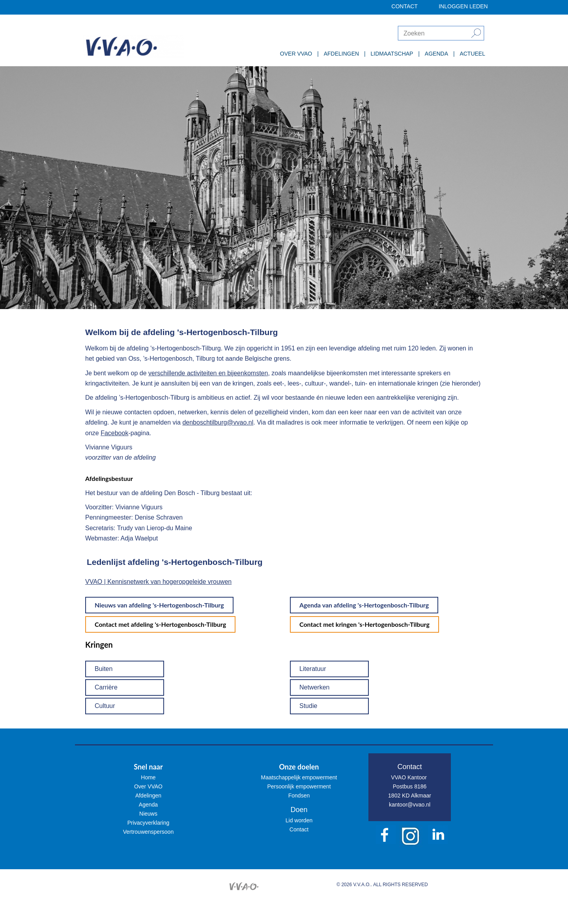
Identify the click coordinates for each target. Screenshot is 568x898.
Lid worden (299, 820)
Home (148, 777)
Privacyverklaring (148, 823)
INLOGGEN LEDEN (463, 6)
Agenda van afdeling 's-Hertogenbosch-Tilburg (364, 605)
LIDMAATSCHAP (392, 53)
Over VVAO (148, 786)
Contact (299, 829)
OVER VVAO (296, 53)
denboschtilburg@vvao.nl (217, 422)
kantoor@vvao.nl (409, 804)
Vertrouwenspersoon (148, 832)
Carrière (106, 687)
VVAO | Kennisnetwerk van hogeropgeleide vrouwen (158, 581)
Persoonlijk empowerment (299, 786)
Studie (308, 705)
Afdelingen (148, 795)
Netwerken (314, 687)
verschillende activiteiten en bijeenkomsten (208, 373)
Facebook (114, 433)
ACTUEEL (472, 53)
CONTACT (404, 6)
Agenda (148, 804)
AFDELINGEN (341, 53)
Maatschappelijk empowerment (299, 777)
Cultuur (105, 705)
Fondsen (299, 795)
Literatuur (312, 668)
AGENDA (436, 53)
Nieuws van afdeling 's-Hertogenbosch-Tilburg (159, 605)
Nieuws (148, 813)
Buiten (103, 668)
